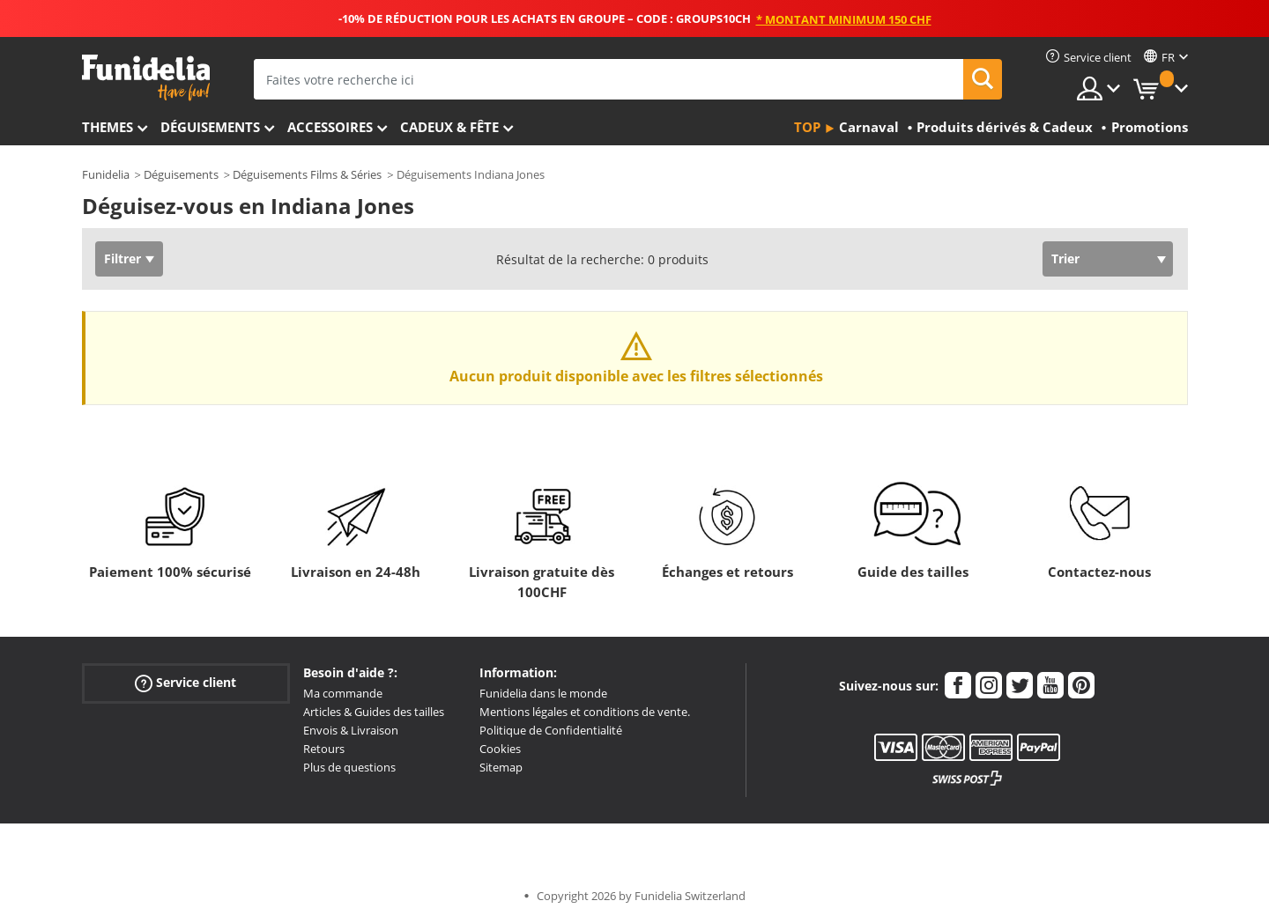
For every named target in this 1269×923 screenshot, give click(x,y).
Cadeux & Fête (449, 127)
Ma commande (342, 693)
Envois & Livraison (350, 730)
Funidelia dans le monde (543, 693)
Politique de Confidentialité (550, 730)
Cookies (500, 749)
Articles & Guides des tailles (373, 712)
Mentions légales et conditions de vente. (584, 712)
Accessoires (330, 127)
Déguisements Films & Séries (307, 174)
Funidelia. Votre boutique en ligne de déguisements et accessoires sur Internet (146, 78)
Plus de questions (349, 767)
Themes (107, 127)
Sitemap (501, 767)
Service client (185, 683)
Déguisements (210, 127)
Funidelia (106, 174)
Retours (324, 749)
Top (807, 127)
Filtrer (122, 258)
